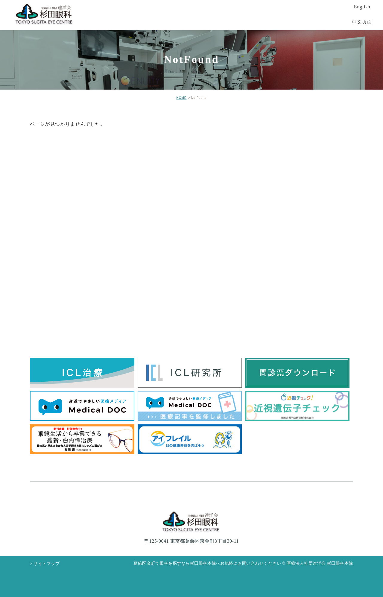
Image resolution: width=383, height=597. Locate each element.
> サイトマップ (45, 563)
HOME (181, 97)
